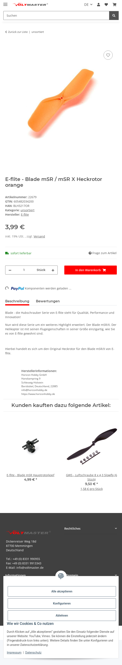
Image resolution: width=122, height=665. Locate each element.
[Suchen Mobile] (56, 15)
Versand (39, 236)
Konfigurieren (62, 603)
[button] (98, 4)
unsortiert (27, 210)
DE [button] (86, 4)
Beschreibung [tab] (17, 301)
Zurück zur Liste (18, 32)
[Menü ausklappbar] (5, 2)
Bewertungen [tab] (48, 301)
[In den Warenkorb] (8, 45)
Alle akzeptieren (61, 591)
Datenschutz (33, 652)
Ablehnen (62, 615)
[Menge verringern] (10, 270)
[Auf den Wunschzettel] (108, 55)
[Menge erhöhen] (52, 270)
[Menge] (24, 270)
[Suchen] (114, 15)
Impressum (14, 652)
